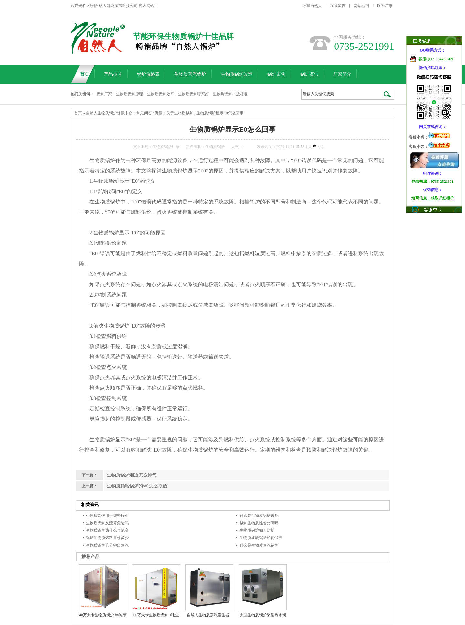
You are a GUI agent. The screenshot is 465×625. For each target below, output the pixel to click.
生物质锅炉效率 (160, 94)
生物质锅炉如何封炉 (257, 530)
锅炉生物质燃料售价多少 (107, 538)
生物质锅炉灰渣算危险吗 (107, 523)
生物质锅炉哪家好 (193, 94)
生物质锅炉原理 (129, 94)
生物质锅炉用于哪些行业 (107, 515)
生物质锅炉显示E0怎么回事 (219, 113)
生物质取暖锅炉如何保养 (261, 538)
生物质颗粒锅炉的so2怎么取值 (137, 486)
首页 (78, 113)
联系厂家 (385, 6)
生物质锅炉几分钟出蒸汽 (107, 545)
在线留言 (338, 6)
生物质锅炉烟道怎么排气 (132, 475)
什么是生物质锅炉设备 (259, 515)
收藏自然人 (312, 6)
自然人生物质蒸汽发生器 (208, 615)
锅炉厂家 (104, 94)
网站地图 (361, 6)
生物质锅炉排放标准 (230, 94)
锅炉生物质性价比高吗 (259, 523)
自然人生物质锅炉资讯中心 (109, 113)
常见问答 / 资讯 (149, 113)
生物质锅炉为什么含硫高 (107, 530)
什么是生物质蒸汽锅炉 (259, 545)
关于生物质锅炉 (179, 113)
